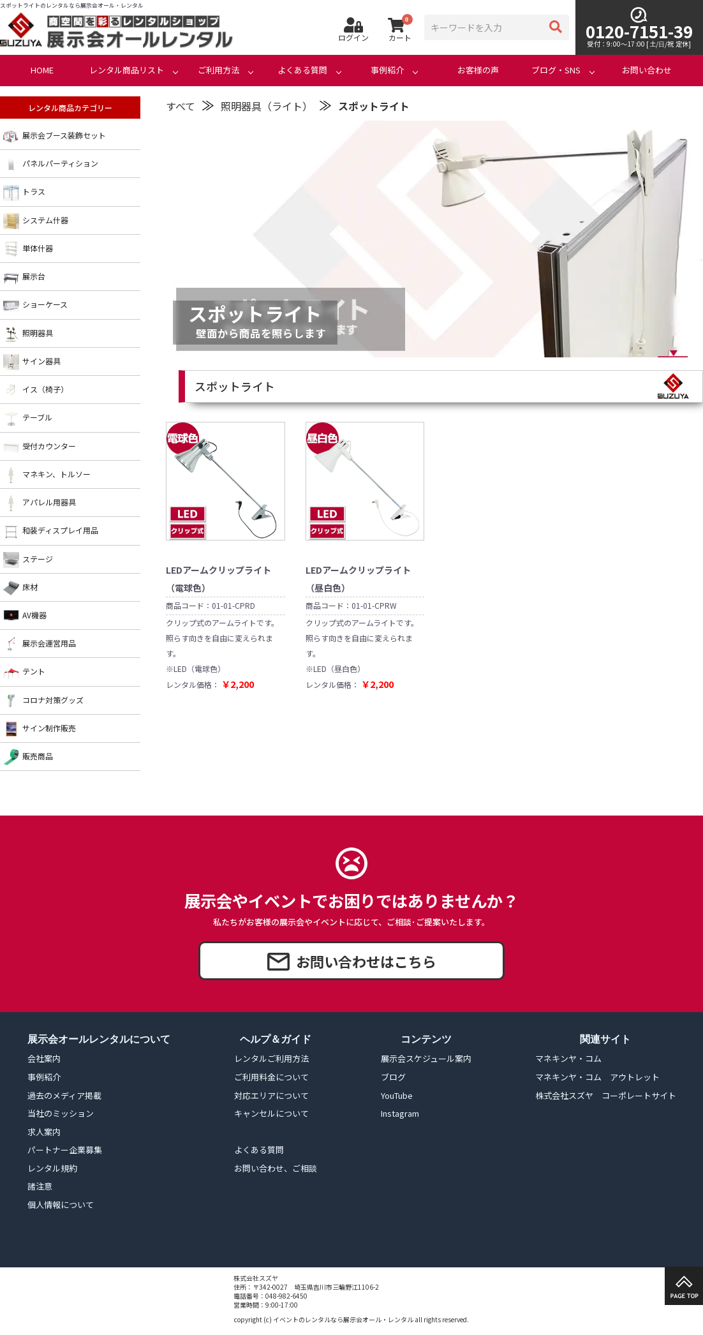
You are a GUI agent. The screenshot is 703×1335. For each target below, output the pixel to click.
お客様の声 (478, 70)
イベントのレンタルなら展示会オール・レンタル (343, 1319)
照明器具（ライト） (267, 106)
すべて (180, 106)
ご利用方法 (218, 70)
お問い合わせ (647, 70)
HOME (42, 70)
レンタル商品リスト (126, 70)
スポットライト (374, 106)
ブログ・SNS (556, 70)
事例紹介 (387, 70)
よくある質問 (302, 70)
